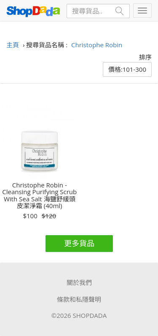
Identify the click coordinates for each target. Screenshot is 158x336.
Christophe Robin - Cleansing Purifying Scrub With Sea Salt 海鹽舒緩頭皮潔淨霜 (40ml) (39, 195)
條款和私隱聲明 (79, 299)
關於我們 (79, 282)
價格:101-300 (127, 69)
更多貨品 (79, 243)
